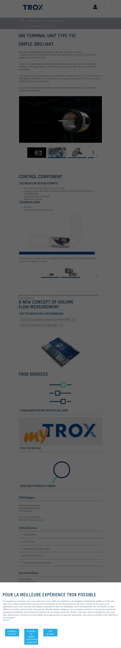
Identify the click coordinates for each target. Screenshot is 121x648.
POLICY (6, 620)
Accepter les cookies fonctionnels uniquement (32, 636)
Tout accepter (50, 632)
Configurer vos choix (12, 632)
